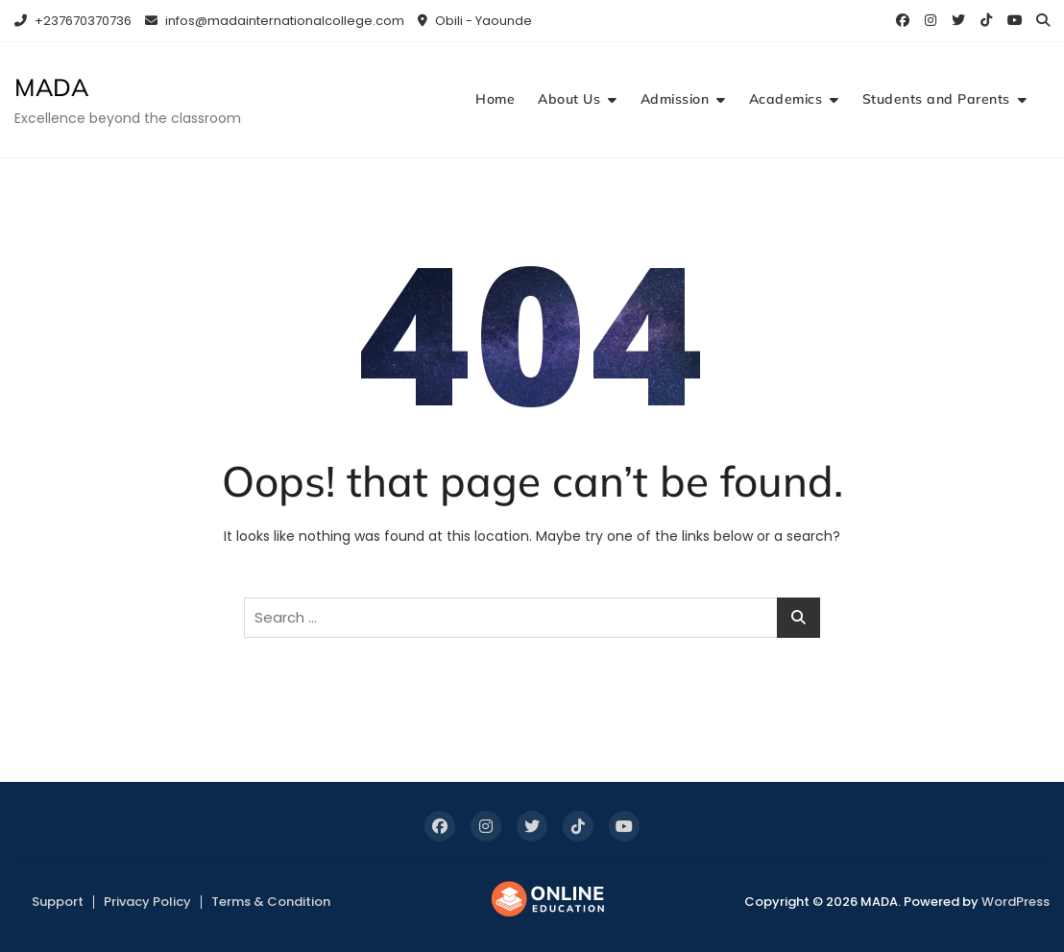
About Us (569, 99)
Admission (675, 99)
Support (58, 901)
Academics (786, 99)
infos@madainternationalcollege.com (274, 21)
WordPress (1015, 901)
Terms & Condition (270, 901)
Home (495, 99)
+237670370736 (73, 21)
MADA (51, 87)
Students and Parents (936, 99)
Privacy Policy (147, 901)
